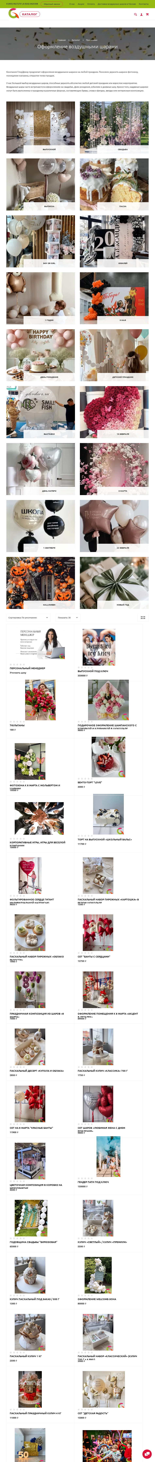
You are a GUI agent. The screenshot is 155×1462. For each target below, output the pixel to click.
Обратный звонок (52, 4)
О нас (72, 4)
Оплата (91, 4)
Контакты (144, 4)
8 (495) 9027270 (13, 4)
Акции (81, 4)
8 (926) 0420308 (30, 4)
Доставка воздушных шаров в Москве (117, 4)
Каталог (31, 14)
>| (102, 1204)
